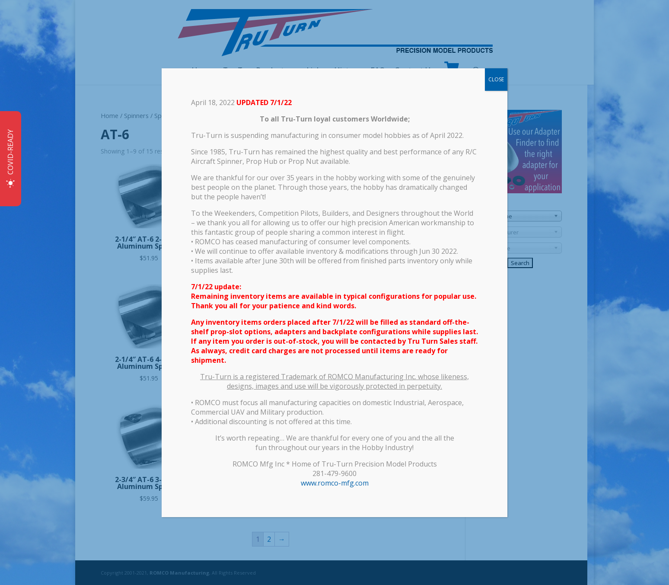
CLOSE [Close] (496, 79)
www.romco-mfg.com (335, 483)
